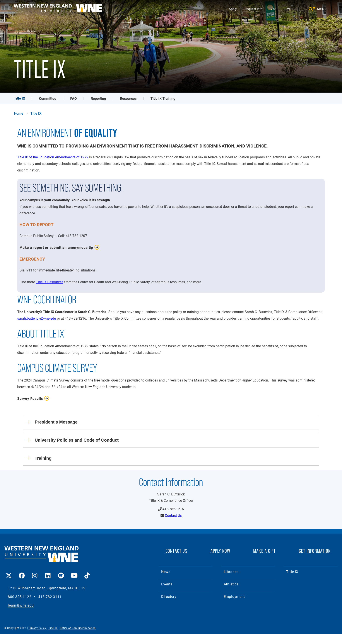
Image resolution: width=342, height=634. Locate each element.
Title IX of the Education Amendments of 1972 (52, 157)
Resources (128, 98)
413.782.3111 (50, 597)
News (165, 571)
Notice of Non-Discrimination (78, 628)
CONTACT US (176, 551)
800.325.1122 (19, 597)
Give (287, 9)
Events (167, 584)
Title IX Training (162, 98)
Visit (273, 9)
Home (18, 113)
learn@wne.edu (21, 605)
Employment (234, 596)
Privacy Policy (38, 628)
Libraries (231, 571)
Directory (168, 596)
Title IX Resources (49, 282)
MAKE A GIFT (264, 551)
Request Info (254, 9)
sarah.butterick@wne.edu (36, 318)
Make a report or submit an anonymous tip (56, 247)
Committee (47, 98)
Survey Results (30, 398)
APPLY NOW (220, 551)
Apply (233, 9)
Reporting (98, 98)
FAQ (73, 98)
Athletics (231, 584)
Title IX (19, 98)
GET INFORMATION (315, 551)
